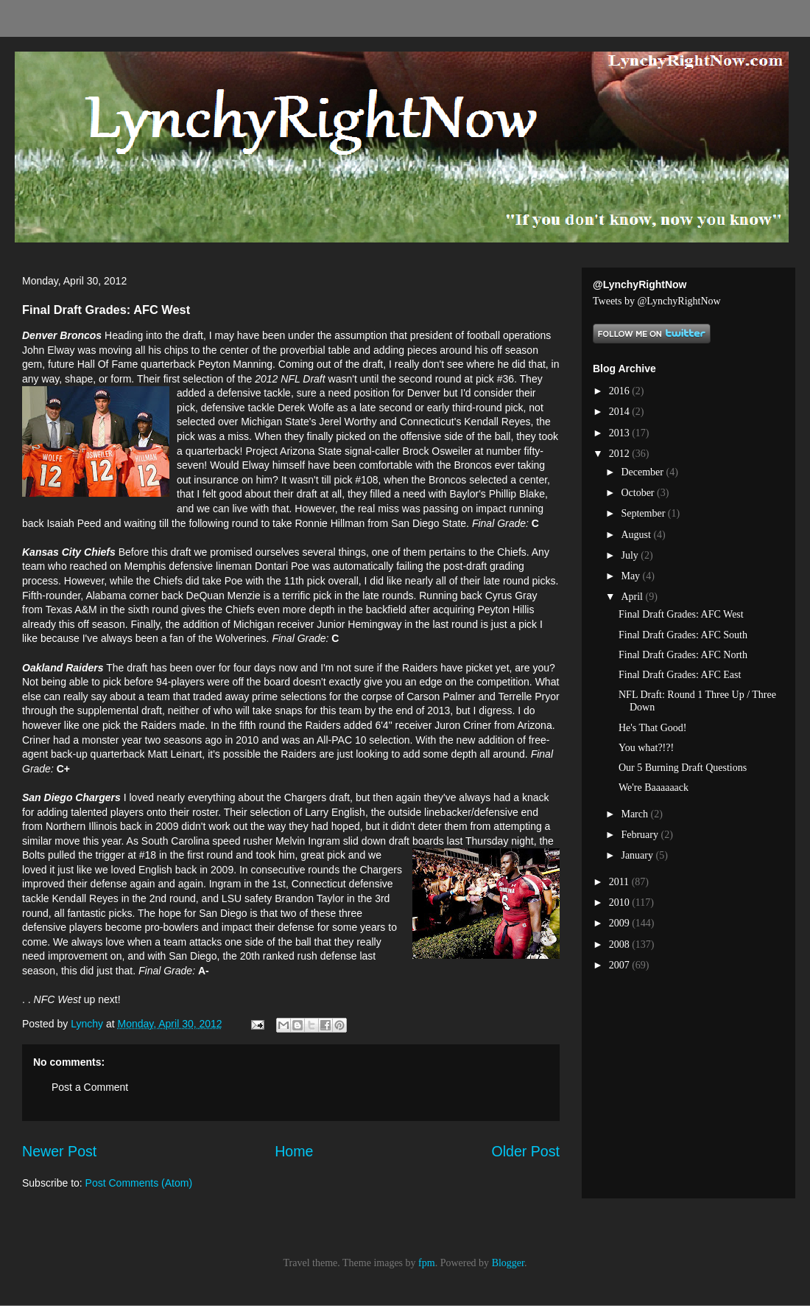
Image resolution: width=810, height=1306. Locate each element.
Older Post (525, 1151)
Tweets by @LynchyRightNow (657, 301)
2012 (621, 453)
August (637, 534)
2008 (621, 944)
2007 (621, 965)
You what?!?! (646, 747)
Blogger (508, 1262)
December (643, 472)
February (641, 834)
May (631, 576)
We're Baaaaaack (653, 787)
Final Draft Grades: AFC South (683, 634)
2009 (621, 923)
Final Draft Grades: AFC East (680, 674)
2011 (620, 881)
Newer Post (59, 1151)
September (644, 513)
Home (294, 1151)
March (635, 814)
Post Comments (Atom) (138, 1183)
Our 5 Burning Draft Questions (683, 767)
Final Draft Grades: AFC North (683, 654)
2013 (621, 433)
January (638, 855)
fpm (426, 1262)
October (639, 492)
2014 (621, 411)
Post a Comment (90, 1087)
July (631, 555)
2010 (621, 902)
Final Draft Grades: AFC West (681, 614)
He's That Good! (652, 727)
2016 (621, 391)
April (633, 596)
